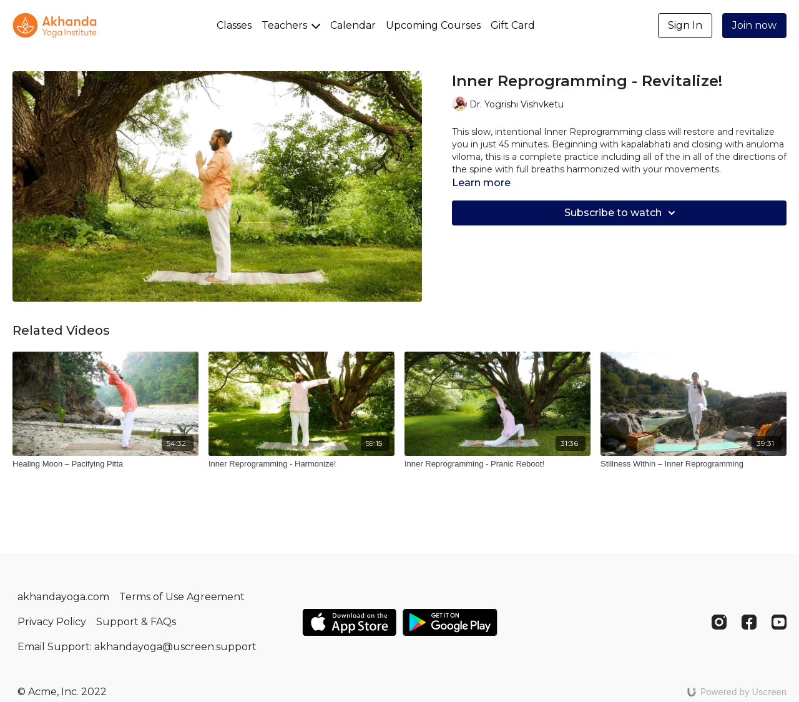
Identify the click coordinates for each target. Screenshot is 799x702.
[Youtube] (779, 622)
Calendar (353, 25)
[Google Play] (450, 622)
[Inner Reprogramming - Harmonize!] (301, 464)
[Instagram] (719, 622)
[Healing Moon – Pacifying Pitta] (105, 464)
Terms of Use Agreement (182, 597)
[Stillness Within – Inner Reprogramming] (693, 464)
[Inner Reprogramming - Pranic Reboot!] (497, 464)
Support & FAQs (136, 622)
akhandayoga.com (63, 597)
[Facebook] (749, 622)
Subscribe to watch (621, 212)
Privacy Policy (51, 622)
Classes (234, 25)
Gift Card (513, 25)
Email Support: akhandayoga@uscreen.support (137, 647)
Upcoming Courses (433, 25)
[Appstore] (349, 622)
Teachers (291, 25)
